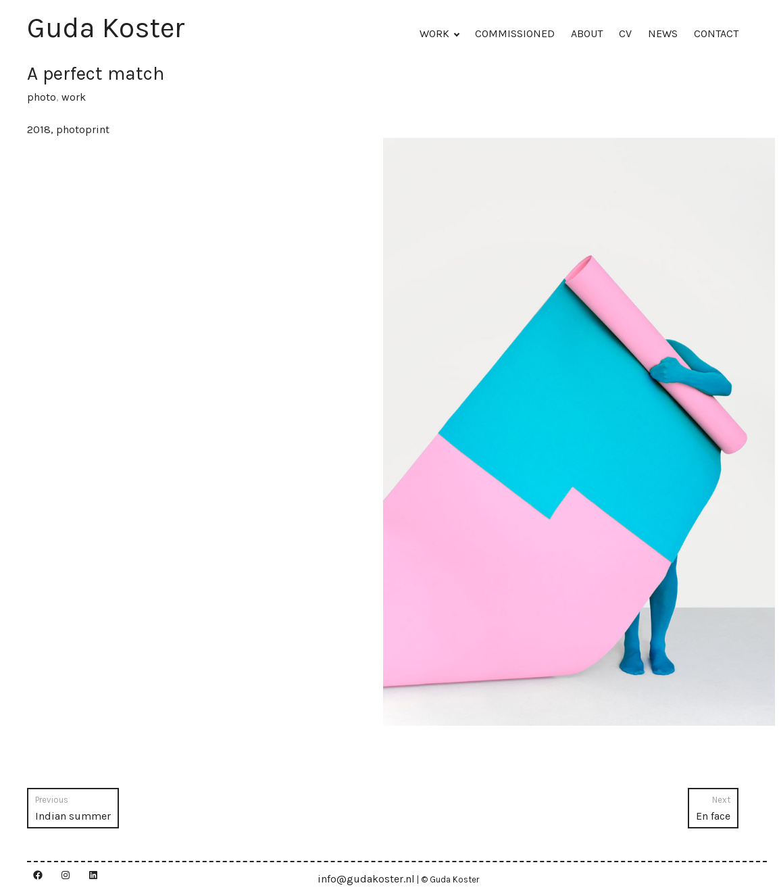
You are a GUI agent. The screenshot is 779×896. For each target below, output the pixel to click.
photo (41, 97)
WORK (434, 33)
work (73, 97)
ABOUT (587, 33)
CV (625, 33)
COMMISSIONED (515, 33)
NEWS (663, 33)
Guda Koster (106, 28)
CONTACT (716, 33)
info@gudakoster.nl (366, 878)
